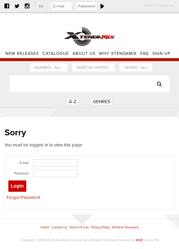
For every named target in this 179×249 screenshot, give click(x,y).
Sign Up (161, 53)
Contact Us (59, 227)
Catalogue (55, 53)
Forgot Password (23, 197)
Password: (21, 173)
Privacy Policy (100, 227)
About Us (83, 53)
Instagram (27, 6)
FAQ (144, 53)
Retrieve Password (159, 6)
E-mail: (24, 163)
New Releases (22, 53)
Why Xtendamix (118, 53)
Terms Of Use (79, 227)
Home (89, 31)
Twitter (17, 6)
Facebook (6, 6)
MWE (139, 240)
